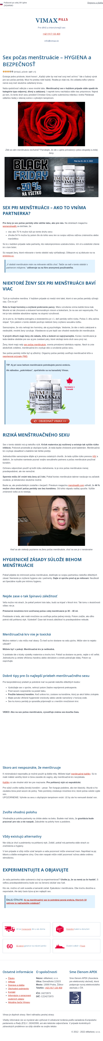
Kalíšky (6, 782)
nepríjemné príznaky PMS (15, 356)
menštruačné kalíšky (81, 774)
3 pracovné (26, 929)
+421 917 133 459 (51, 33)
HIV (94, 456)
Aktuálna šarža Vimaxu (19, 1002)
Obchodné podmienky (18, 989)
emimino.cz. (8, 256)
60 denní (20, 946)
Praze (82, 946)
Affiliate (11, 982)
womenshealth (10, 226)
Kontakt (11, 992)
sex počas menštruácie (35, 344)
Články (11, 978)
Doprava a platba (95, 2)
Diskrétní (70, 929)
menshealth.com (76, 485)
